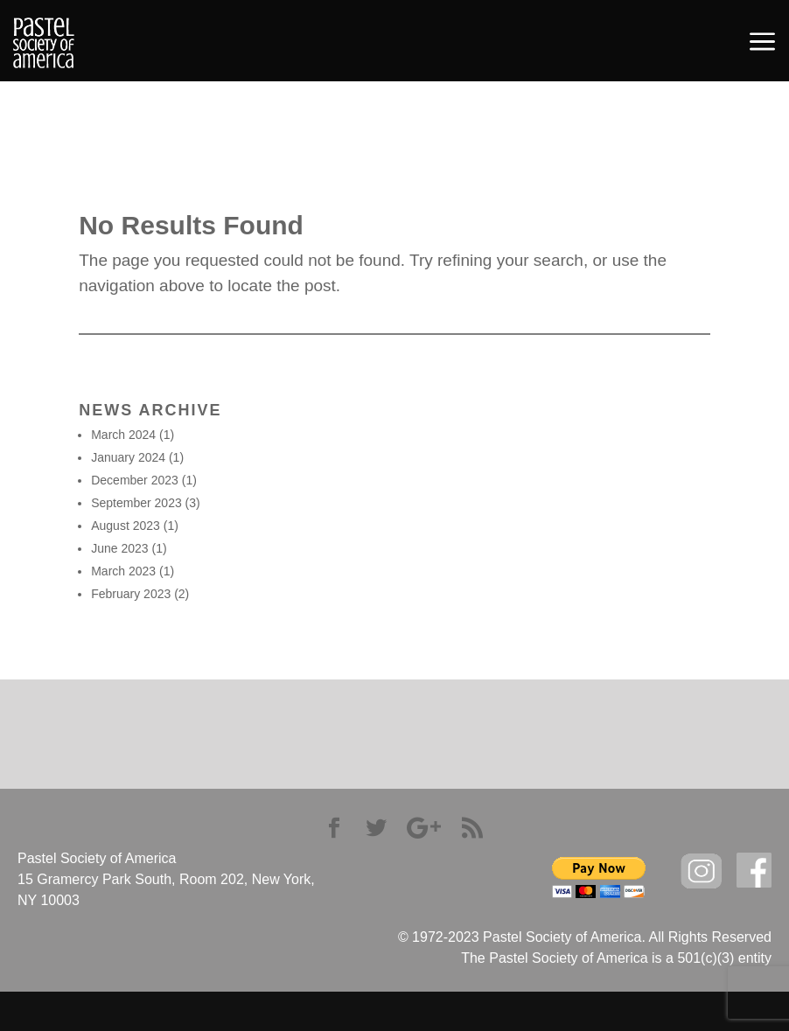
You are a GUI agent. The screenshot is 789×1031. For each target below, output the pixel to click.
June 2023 (119, 548)
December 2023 (134, 480)
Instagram (702, 871)
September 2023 (136, 503)
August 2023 (125, 526)
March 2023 (123, 571)
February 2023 (131, 594)
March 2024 (123, 435)
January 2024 (128, 457)
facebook (754, 870)
